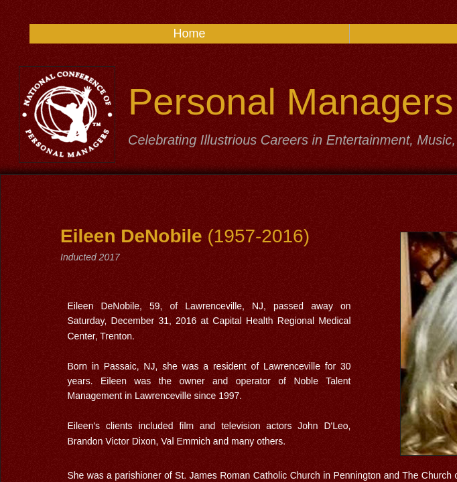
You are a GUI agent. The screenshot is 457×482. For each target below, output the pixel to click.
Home (189, 33)
